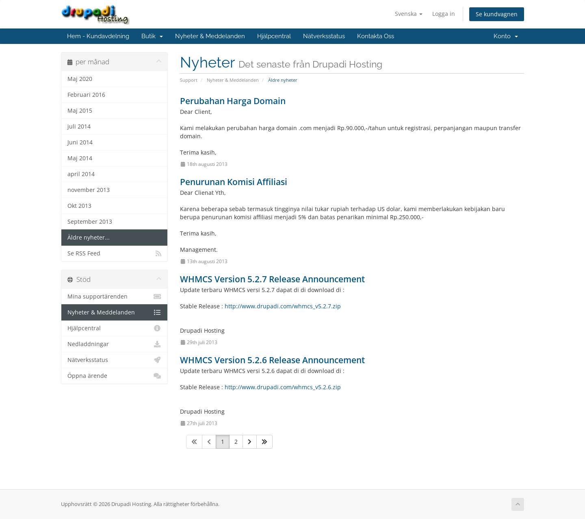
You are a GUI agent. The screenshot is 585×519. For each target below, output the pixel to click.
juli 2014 (79, 126)
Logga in (443, 13)
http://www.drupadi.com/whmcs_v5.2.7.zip (283, 306)
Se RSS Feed (114, 253)
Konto (506, 36)
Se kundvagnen (497, 14)
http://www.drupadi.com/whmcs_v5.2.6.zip (283, 387)
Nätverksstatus (324, 36)
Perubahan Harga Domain (233, 101)
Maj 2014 (79, 158)
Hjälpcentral (274, 36)
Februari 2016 (86, 94)
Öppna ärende (114, 376)
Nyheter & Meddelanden (210, 36)
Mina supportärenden (114, 296)
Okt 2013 (79, 205)
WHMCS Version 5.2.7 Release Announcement (272, 279)
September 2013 (89, 221)
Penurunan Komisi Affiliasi (233, 182)
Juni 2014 (80, 142)
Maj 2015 (79, 110)
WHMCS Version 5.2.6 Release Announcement (272, 360)
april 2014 (81, 174)
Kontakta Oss (375, 36)
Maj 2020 (79, 79)
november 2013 (88, 190)
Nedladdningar (114, 344)
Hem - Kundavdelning (98, 36)
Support (188, 80)
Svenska (408, 13)
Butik (152, 36)
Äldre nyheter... (88, 237)
